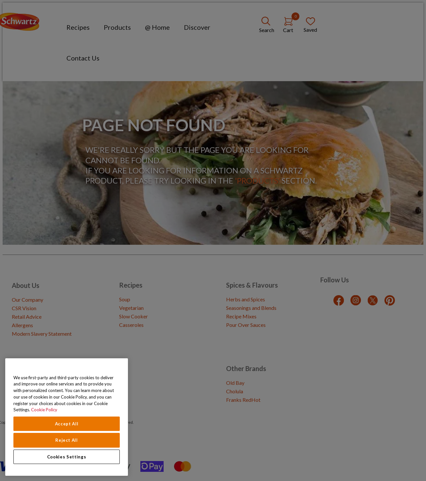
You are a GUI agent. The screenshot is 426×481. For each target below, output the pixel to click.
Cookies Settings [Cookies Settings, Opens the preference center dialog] (66, 456)
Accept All (67, 423)
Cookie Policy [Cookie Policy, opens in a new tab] (44, 409)
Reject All (66, 440)
